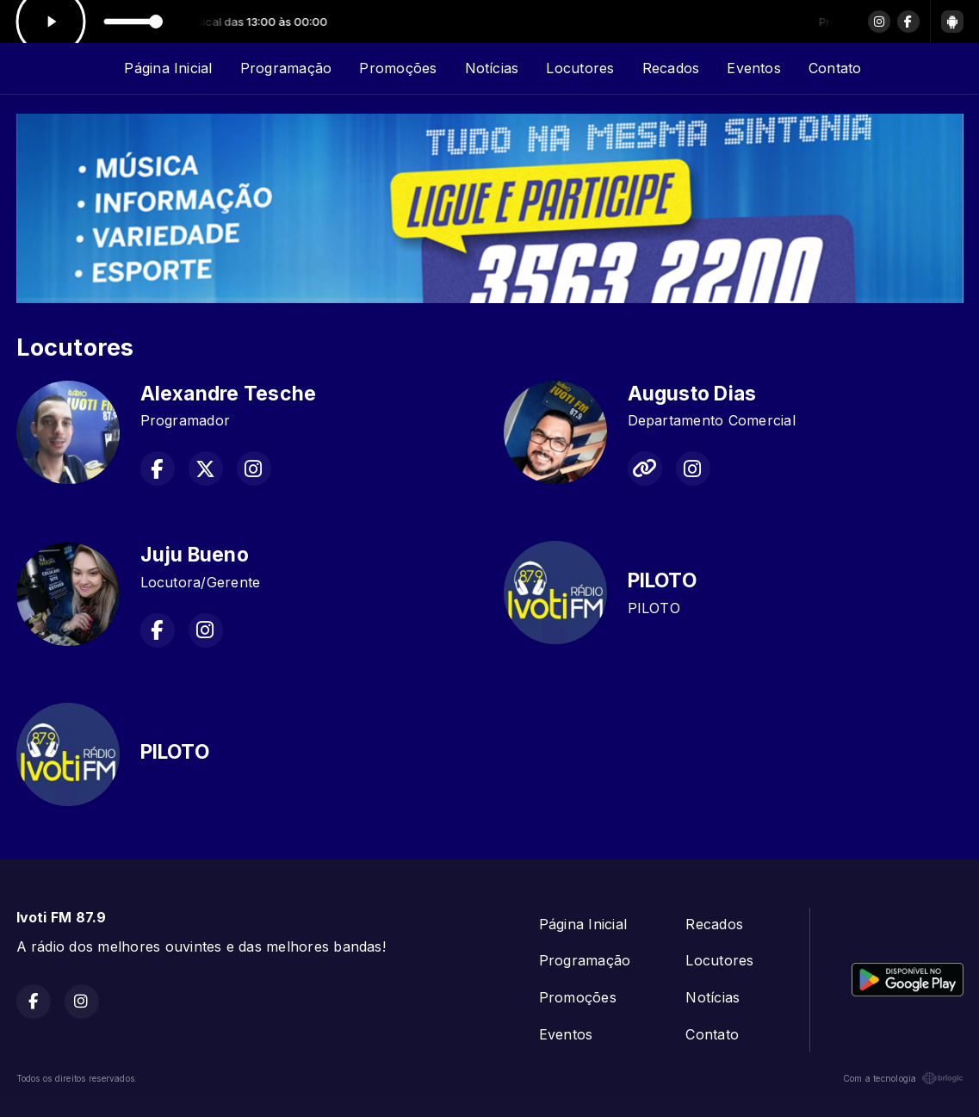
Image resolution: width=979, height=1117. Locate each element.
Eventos (754, 68)
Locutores (580, 68)
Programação (286, 68)
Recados (671, 68)
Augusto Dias (692, 394)
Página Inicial (168, 68)
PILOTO (662, 580)
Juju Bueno (194, 555)
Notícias (492, 68)
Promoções (398, 68)
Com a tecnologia (903, 1078)
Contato (835, 68)
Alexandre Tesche (228, 394)
